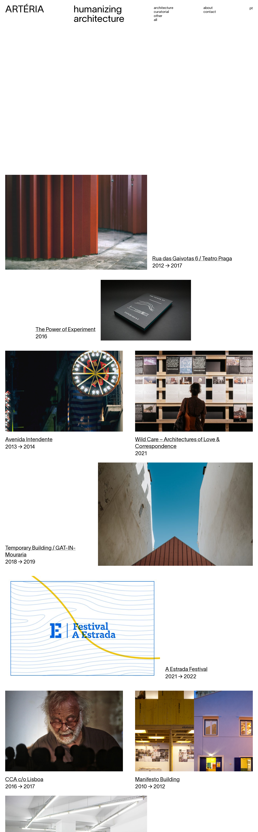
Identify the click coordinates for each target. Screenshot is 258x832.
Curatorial (161, 12)
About (208, 8)
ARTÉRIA (24, 10)
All (155, 20)
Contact (209, 12)
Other (158, 16)
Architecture (163, 8)
